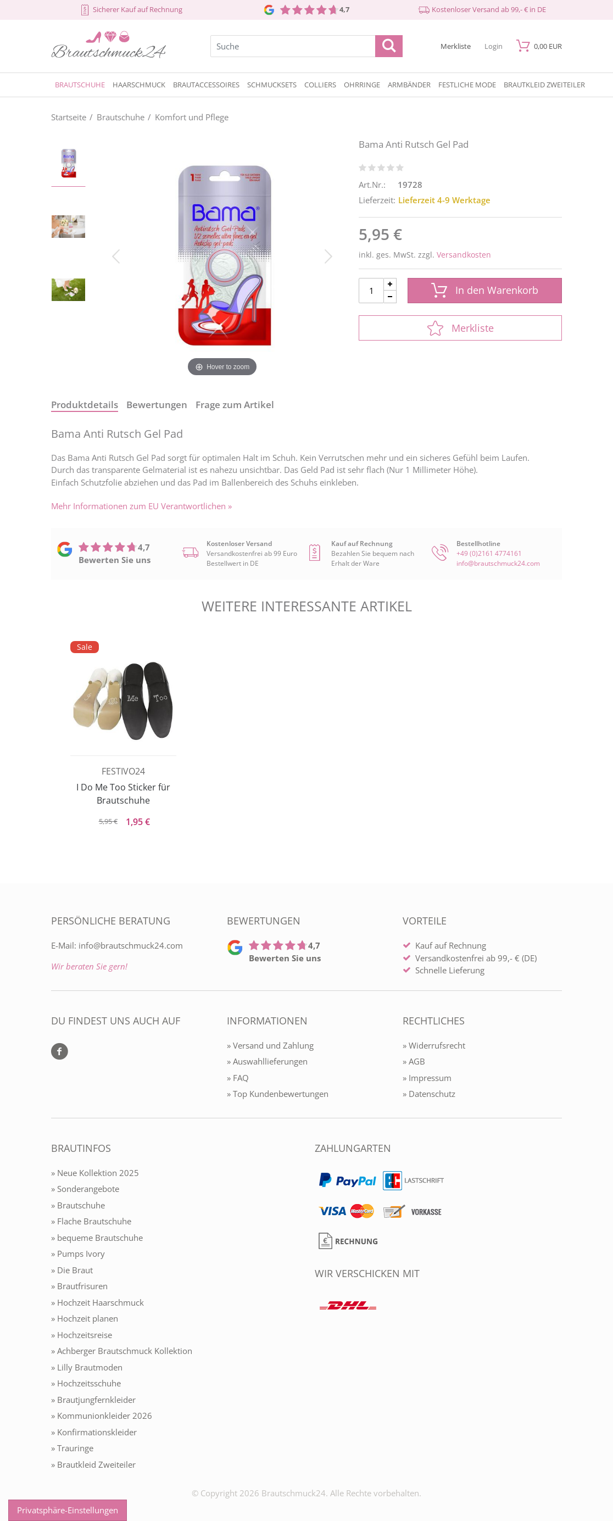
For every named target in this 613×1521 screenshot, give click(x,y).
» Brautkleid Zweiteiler (93, 1464)
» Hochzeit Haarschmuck (97, 1302)
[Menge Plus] (390, 284)
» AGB (414, 1061)
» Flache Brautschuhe (91, 1221)
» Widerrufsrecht (434, 1045)
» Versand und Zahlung (270, 1045)
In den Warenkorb (484, 290)
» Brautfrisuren (79, 1285)
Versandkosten (464, 254)
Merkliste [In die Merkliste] (460, 328)
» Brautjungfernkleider (93, 1399)
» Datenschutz (429, 1093)
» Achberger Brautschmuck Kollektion (121, 1350)
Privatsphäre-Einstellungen (67, 1510)
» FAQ (238, 1077)
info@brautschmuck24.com (498, 563)
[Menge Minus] (390, 297)
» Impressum (427, 1077)
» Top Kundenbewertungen (277, 1093)
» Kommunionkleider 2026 (101, 1415)
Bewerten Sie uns (115, 559)
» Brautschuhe (78, 1205)
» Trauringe (72, 1447)
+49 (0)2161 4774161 (489, 553)
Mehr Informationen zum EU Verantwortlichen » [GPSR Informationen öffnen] (141, 506)
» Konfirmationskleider (94, 1432)
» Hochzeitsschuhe (86, 1383)
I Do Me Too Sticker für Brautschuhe (123, 793)
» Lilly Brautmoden (86, 1367)
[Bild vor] (328, 255)
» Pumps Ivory (78, 1253)
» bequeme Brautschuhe (97, 1237)
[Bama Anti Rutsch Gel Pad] (222, 255)
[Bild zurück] (116, 255)
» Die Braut (72, 1269)
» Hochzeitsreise (81, 1334)
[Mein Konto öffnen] (493, 46)
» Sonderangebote (85, 1188)
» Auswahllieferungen (267, 1061)
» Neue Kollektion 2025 (95, 1172)
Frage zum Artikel (235, 404)
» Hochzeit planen (84, 1318)
